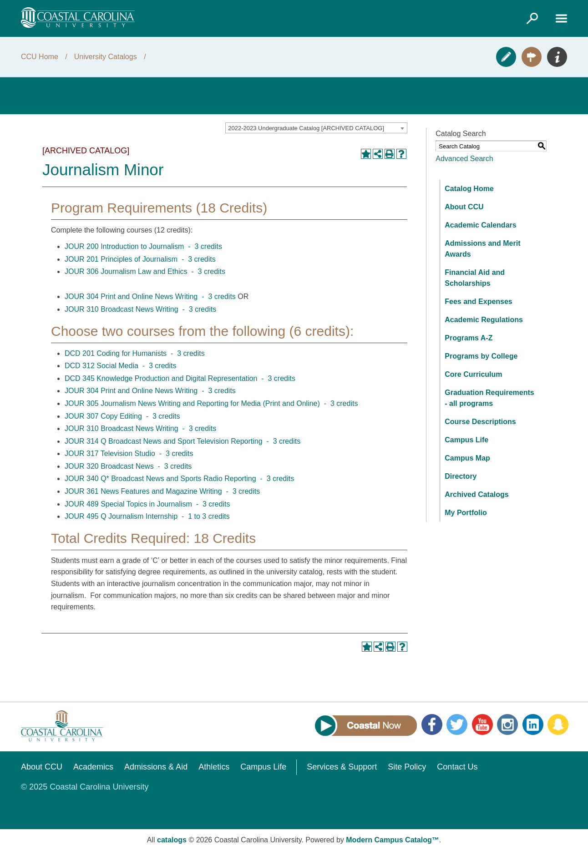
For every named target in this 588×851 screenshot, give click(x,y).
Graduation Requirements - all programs (489, 398)
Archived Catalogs (476, 494)
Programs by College (481, 356)
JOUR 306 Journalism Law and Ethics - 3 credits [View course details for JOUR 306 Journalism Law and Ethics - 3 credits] (145, 271)
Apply (506, 57)
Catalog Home (469, 188)
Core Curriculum (473, 374)
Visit (531, 57)
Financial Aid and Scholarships (475, 277)
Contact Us (457, 766)
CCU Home (39, 57)
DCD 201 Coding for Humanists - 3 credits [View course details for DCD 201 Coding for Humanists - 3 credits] (135, 353)
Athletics (213, 766)
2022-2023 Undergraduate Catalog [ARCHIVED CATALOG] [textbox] (306, 128)
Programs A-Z (468, 338)
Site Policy (407, 766)
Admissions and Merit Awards (482, 248)
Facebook (432, 724)
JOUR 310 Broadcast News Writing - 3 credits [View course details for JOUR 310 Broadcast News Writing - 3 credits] (140, 309)
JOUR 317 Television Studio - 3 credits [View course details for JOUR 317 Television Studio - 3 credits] (129, 453)
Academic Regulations (484, 320)
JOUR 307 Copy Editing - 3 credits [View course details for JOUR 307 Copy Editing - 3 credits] (122, 416)
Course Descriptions (480, 422)
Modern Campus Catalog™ (392, 840)
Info (557, 57)
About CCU (464, 207)
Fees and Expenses (478, 301)
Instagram (507, 724)
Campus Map (467, 458)
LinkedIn (533, 724)
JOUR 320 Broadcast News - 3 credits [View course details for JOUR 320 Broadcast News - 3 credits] (128, 466)
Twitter (457, 724)
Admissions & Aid (156, 766)
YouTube (482, 724)
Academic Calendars (480, 225)
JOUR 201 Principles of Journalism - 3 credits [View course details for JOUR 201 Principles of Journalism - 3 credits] (140, 259)
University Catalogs (105, 57)
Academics (93, 766)
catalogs (172, 840)
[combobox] (316, 127)
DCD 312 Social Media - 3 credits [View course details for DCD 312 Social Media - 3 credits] (120, 366)
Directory (460, 476)
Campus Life (466, 440)
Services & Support (342, 766)
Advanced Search (464, 158)
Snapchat (558, 724)
